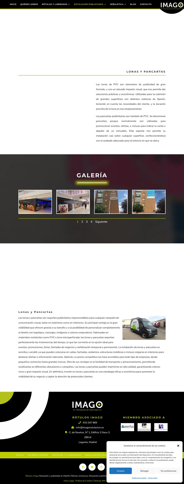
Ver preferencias (168, 470)
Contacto (145, 4)
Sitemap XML (100, 480)
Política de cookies (139, 478)
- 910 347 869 (87, 422)
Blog (133, 4)
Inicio (12, 4)
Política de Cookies (83, 480)
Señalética (116, 4)
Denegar (144, 470)
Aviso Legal (152, 478)
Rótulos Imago (32, 476)
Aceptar (120, 470)
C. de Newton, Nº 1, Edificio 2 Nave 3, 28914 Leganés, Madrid (89, 437)
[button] (178, 445)
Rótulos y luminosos (54, 4)
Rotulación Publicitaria (88, 4)
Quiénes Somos (29, 4)
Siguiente (101, 222)
